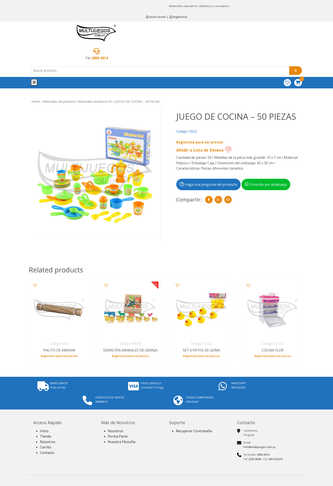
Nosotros (47, 441)
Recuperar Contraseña (194, 431)
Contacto (47, 452)
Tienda (45, 436)
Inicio (44, 431)
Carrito (45, 447)
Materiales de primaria (59, 101)
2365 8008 (254, 459)
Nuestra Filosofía (121, 441)
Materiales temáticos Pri (95, 101)
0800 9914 (100, 58)
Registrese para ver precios (199, 142)
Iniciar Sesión (156, 17)
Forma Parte (118, 436)
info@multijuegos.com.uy (259, 447)
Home (35, 101)
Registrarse (178, 17)
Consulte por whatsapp (266, 184)
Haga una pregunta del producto (208, 184)
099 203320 (275, 459)
